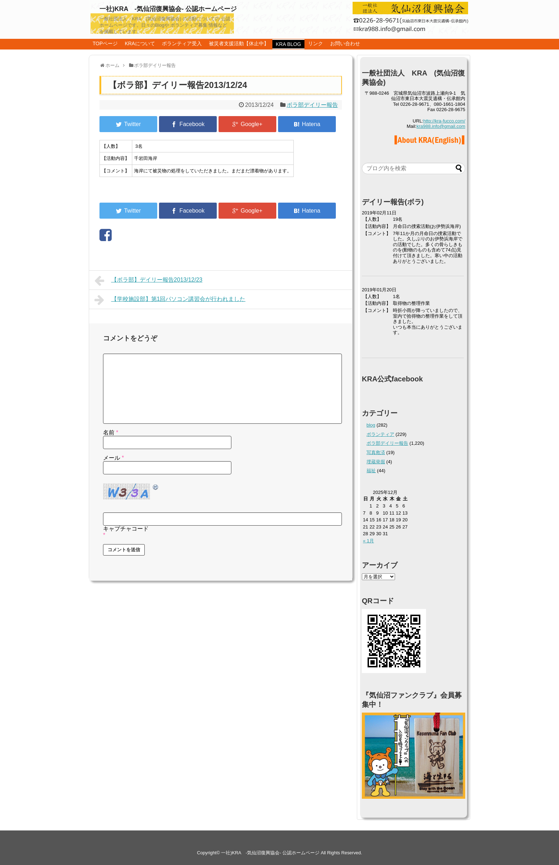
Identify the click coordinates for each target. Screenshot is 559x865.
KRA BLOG (288, 44)
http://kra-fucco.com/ (444, 121)
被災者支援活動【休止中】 (239, 43)
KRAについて (140, 43)
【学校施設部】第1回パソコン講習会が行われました (170, 300)
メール (113, 458)
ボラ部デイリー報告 (312, 105)
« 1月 (368, 540)
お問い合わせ (345, 43)
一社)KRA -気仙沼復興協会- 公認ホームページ (168, 9)
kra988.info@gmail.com (440, 126)
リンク (315, 43)
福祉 (371, 470)
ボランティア (380, 434)
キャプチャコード (126, 529)
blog (370, 425)
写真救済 (375, 452)
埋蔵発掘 (375, 461)
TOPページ (105, 43)
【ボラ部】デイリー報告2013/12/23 (148, 280)
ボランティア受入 (182, 43)
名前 (110, 432)
